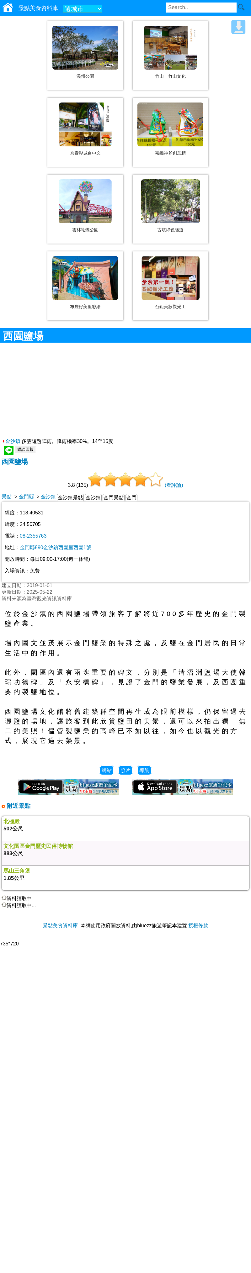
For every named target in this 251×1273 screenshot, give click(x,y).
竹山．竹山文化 (170, 76)
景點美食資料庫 (60, 925)
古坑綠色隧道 (170, 229)
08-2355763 (33, 536)
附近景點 (17, 805)
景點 (7, 496)
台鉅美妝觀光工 (170, 306)
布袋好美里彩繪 (85, 306)
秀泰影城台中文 (85, 152)
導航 (144, 770)
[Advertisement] (125, 391)
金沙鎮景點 (70, 497)
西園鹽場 (15, 461)
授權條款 (198, 925)
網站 (107, 770)
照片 (125, 770)
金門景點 (114, 497)
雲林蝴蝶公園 (85, 229)
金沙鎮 (11, 441)
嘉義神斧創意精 (170, 152)
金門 (131, 497)
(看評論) (174, 485)
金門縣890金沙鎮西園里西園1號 (55, 547)
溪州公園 (85, 76)
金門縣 (26, 496)
